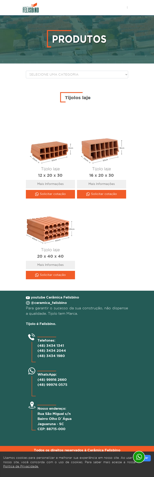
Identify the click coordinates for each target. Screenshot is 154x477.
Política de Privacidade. (21, 466)
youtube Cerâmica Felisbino (54, 297)
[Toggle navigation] (127, 7)
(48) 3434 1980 (51, 356)
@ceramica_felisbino (49, 303)
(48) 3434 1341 (50, 345)
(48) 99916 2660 (52, 379)
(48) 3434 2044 (51, 350)
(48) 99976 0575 (52, 384)
